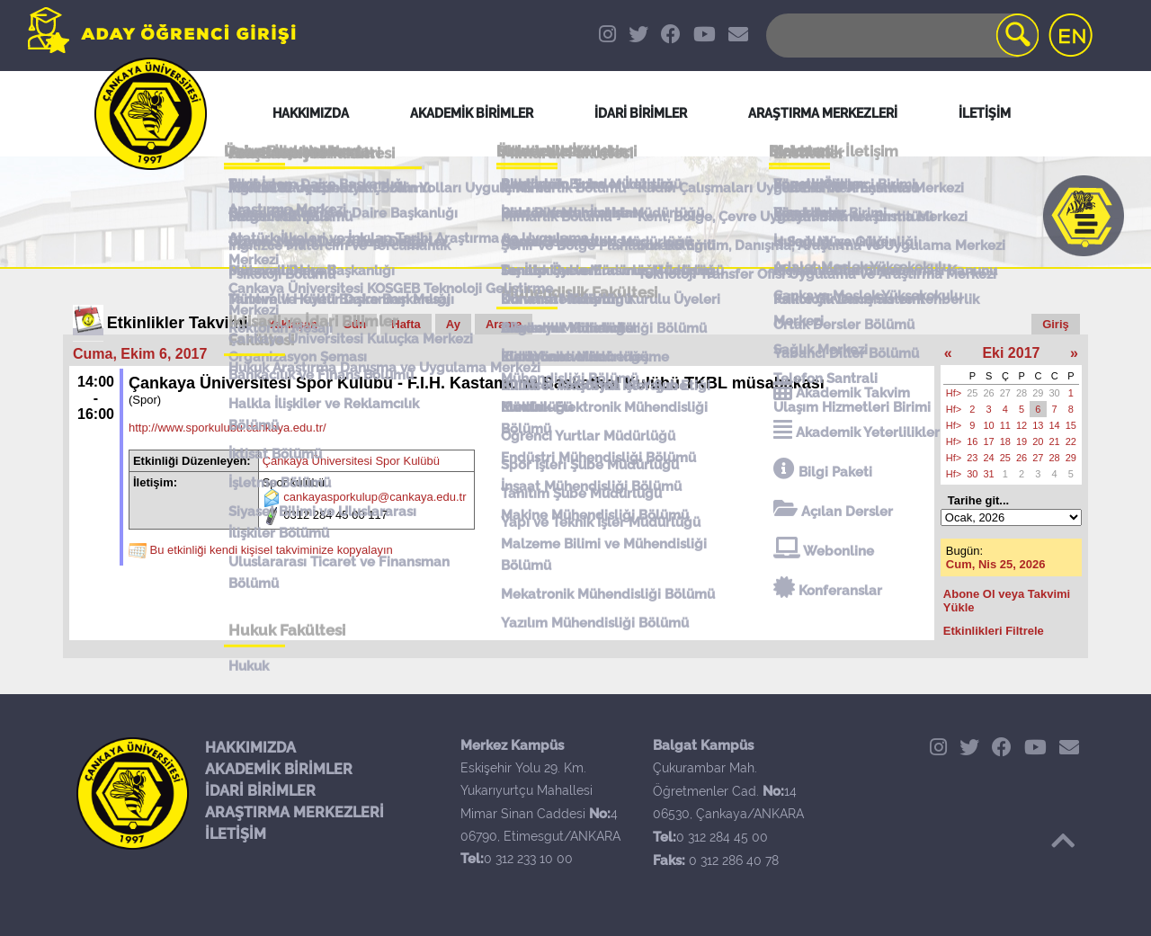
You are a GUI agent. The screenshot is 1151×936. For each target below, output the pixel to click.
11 (1005, 425)
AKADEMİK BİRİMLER (278, 769)
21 (1054, 441)
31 (989, 473)
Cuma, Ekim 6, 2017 (140, 353)
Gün (354, 324)
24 (989, 457)
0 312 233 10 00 (528, 858)
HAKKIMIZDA (250, 747)
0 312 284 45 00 (722, 837)
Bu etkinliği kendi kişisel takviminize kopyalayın (271, 550)
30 (1054, 393)
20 (1037, 441)
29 (1037, 393)
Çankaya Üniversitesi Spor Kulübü (351, 461)
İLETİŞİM (235, 833)
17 (989, 441)
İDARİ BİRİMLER (260, 790)
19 (1021, 441)
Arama (504, 324)
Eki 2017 (1010, 353)
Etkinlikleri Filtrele (993, 630)
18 (1005, 441)
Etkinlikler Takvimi (177, 323)
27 (1005, 393)
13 (1037, 425)
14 (1054, 425)
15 (1071, 425)
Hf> (953, 393)
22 (1071, 441)
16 (972, 441)
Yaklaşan (293, 324)
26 (989, 393)
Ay (453, 324)
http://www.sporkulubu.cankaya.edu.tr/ (227, 427)
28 (1021, 393)
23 (972, 457)
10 (989, 425)
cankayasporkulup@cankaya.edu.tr (374, 497)
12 (1021, 425)
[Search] (901, 35)
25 (972, 393)
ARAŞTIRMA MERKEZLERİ (294, 812)
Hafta (406, 324)
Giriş (1055, 324)
